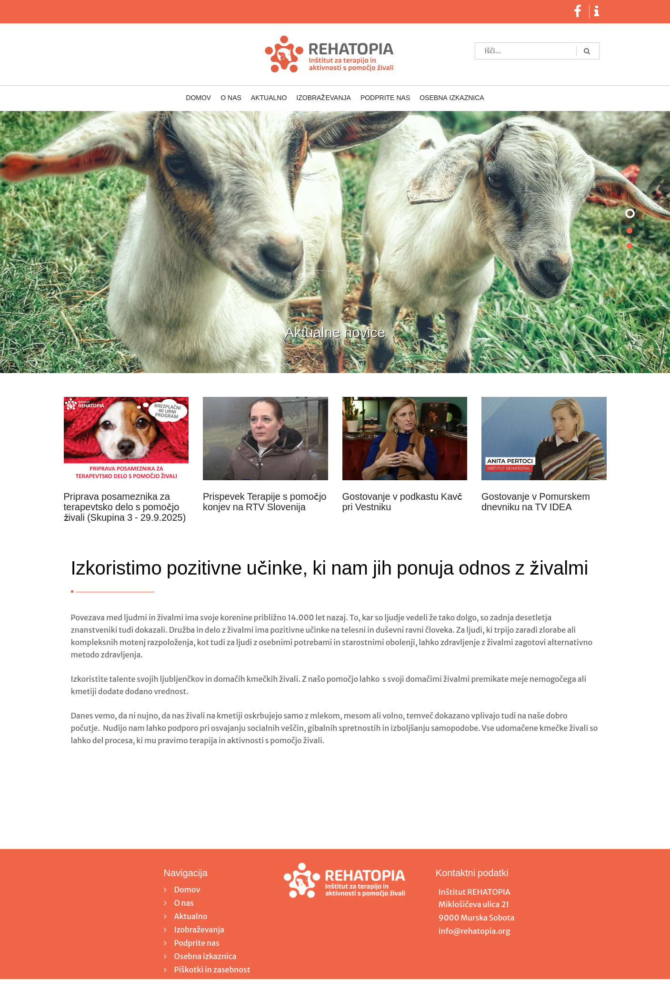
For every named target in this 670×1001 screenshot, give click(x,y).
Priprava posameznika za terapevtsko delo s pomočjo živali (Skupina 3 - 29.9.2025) (125, 507)
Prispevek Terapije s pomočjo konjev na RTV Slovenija (264, 502)
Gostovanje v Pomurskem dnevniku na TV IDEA (535, 502)
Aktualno (269, 98)
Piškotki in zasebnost (212, 969)
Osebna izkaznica (452, 98)
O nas (230, 98)
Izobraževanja (323, 98)
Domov (198, 98)
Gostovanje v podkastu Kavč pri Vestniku (402, 502)
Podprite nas (385, 98)
